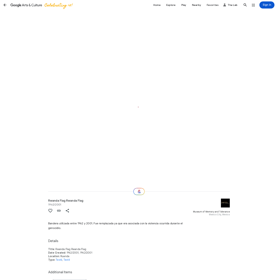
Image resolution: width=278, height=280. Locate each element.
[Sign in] (266, 5)
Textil (59, 259)
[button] (5, 5)
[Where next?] (139, 191)
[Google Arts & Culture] (41, 5)
